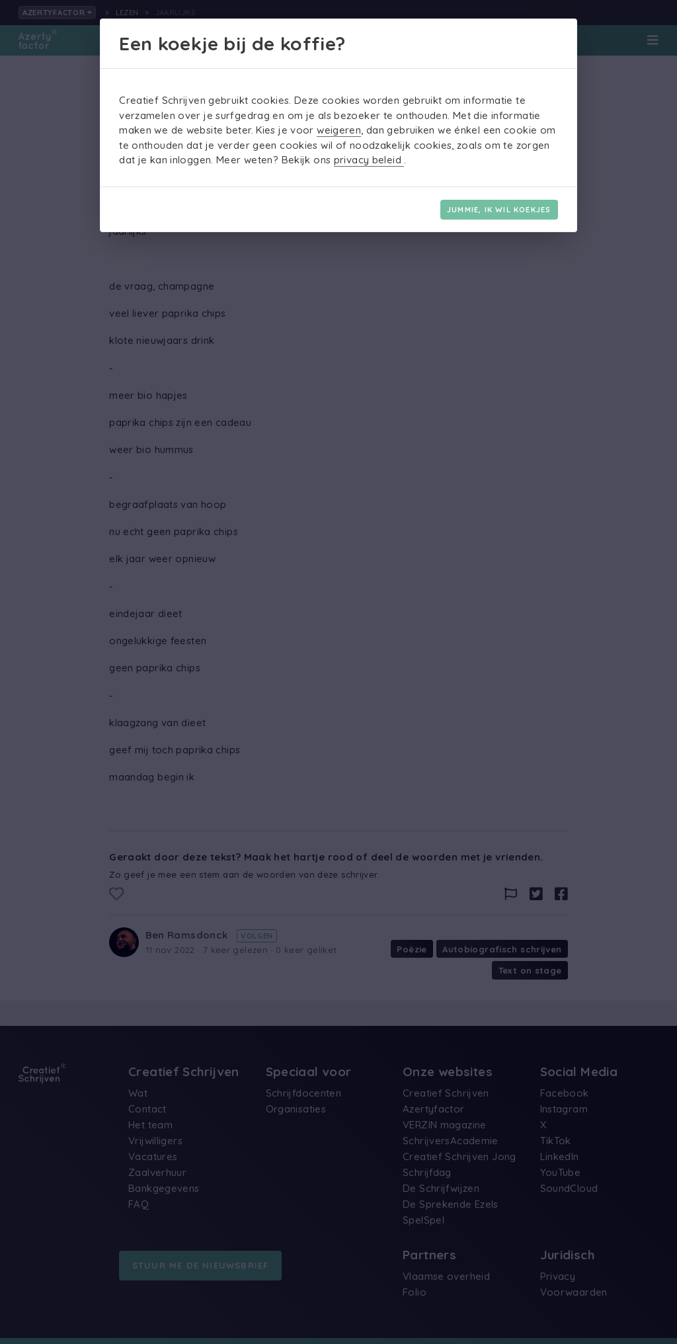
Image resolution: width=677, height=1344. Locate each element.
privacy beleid (369, 159)
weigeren (339, 130)
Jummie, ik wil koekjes (499, 209)
